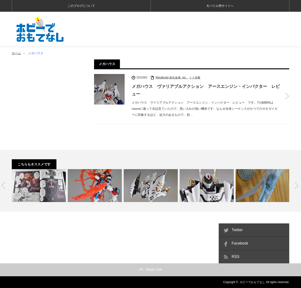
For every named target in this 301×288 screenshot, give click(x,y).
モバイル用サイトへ (220, 6)
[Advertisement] (203, 29)
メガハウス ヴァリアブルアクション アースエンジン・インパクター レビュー (206, 90)
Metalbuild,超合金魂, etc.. (171, 77)
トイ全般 (194, 77)
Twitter (237, 230)
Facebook (240, 243)
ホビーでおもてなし (252, 282)
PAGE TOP (150, 270)
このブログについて (81, 6)
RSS (235, 257)
